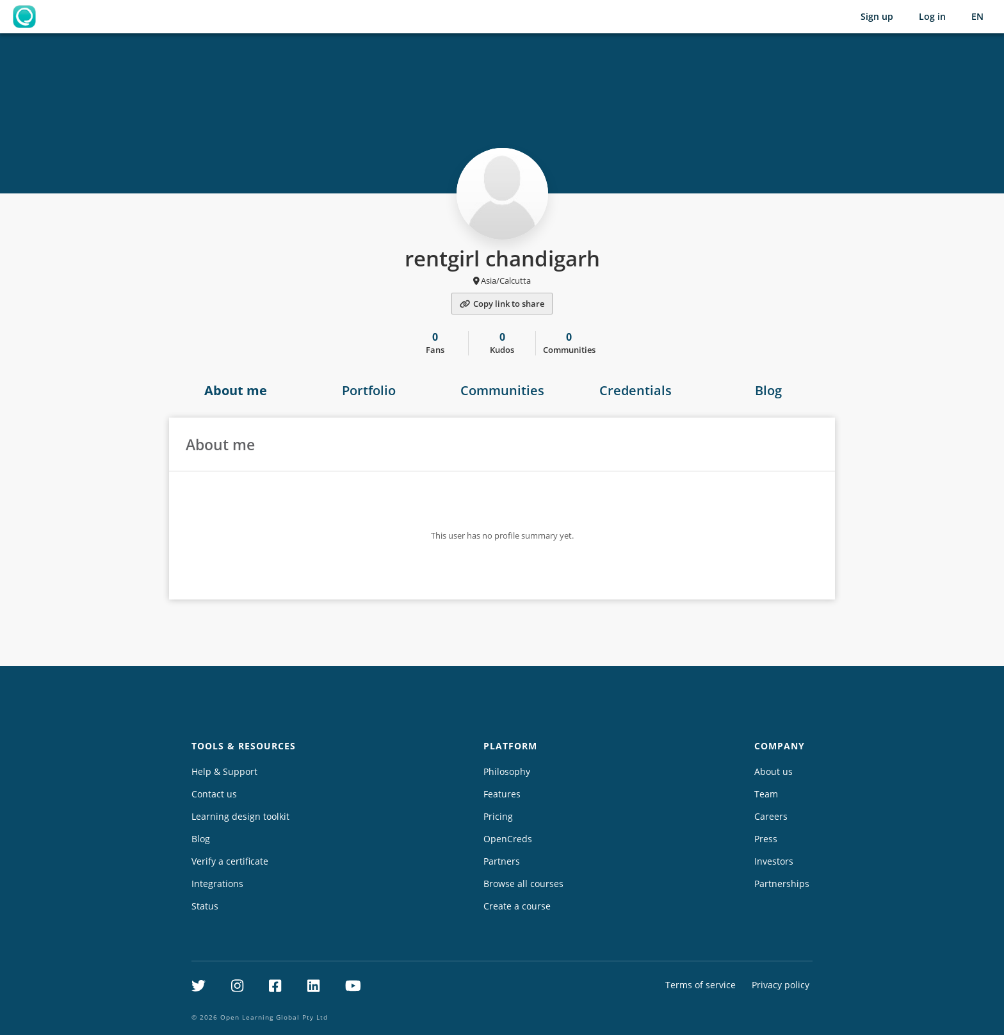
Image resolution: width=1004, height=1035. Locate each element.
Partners (501, 861)
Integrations (217, 883)
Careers (771, 816)
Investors (773, 861)
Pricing (498, 816)
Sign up (877, 16)
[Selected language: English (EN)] (977, 17)
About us (773, 771)
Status (204, 906)
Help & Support (224, 771)
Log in (932, 16)
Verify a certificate (229, 861)
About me (235, 390)
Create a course (517, 906)
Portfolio (369, 390)
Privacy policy (780, 985)
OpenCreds (507, 839)
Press (765, 839)
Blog (768, 390)
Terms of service (700, 985)
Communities (502, 390)
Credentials (635, 390)
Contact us (214, 794)
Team (766, 794)
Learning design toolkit (240, 816)
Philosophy (506, 771)
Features (502, 794)
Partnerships (781, 883)
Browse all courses (523, 883)
